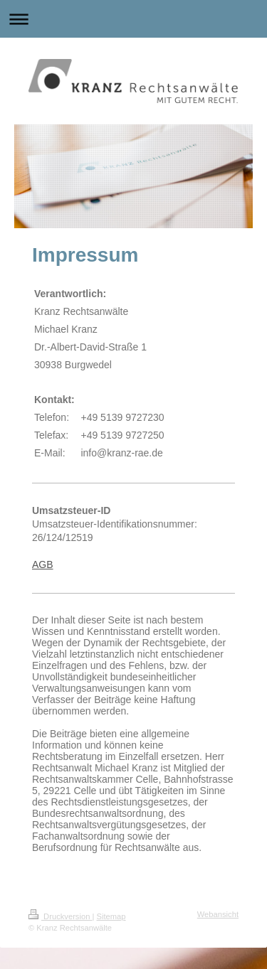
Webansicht (218, 914)
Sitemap (111, 916)
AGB (42, 564)
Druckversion (60, 916)
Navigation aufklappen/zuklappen (133, 19)
